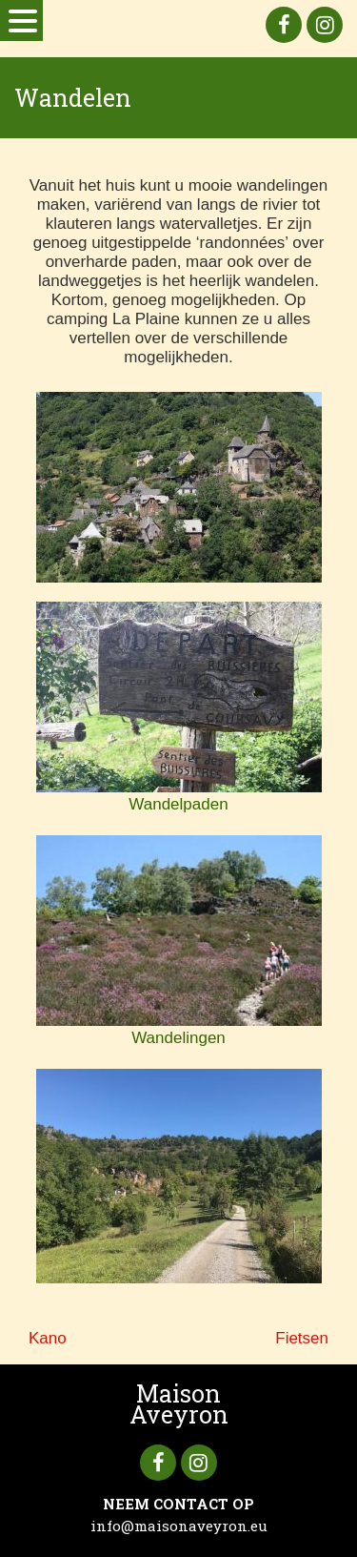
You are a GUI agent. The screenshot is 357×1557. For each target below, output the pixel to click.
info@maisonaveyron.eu (179, 1525)
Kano (48, 1338)
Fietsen (301, 1338)
